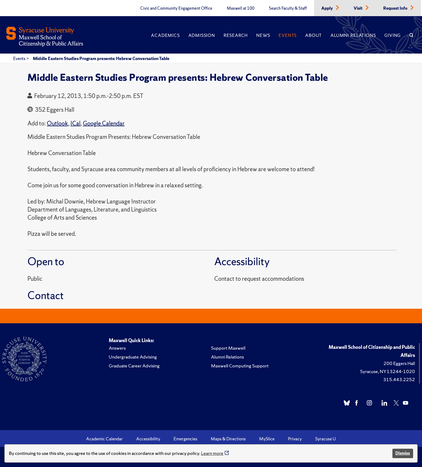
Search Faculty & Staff (288, 8)
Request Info (395, 8)
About (313, 35)
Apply (327, 8)
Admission (201, 35)
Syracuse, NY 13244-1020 (387, 371)
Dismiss (402, 453)
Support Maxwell (228, 348)
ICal (75, 123)
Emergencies (185, 439)
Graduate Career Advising (134, 366)
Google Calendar (104, 123)
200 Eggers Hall (399, 363)
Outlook (57, 123)
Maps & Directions (228, 439)
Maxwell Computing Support (240, 366)
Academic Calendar (104, 439)
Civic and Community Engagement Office (176, 8)
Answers (117, 348)
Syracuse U (325, 439)
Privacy (295, 439)
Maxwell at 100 (240, 8)
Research (236, 35)
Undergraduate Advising (133, 357)
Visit (358, 8)
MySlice (267, 439)
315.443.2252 (399, 379)
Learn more (212, 453)
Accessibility (148, 439)
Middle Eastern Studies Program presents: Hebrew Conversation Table (101, 58)
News (263, 35)
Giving (392, 35)
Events (288, 35)
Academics (165, 35)
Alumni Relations (353, 35)
